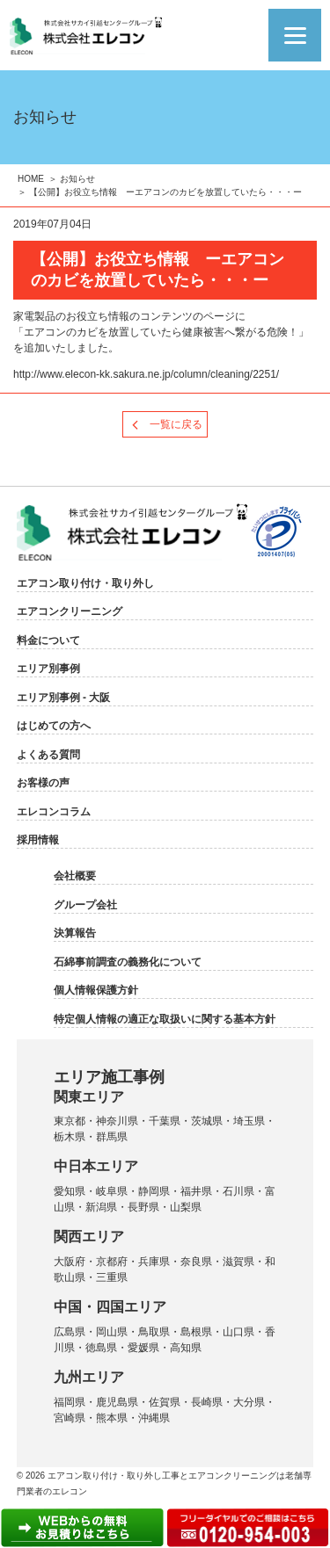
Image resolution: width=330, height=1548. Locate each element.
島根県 (196, 1332)
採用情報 (38, 840)
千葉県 (164, 1121)
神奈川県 (117, 1121)
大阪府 (69, 1261)
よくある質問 (48, 755)
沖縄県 (154, 1418)
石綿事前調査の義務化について (128, 962)
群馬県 (112, 1137)
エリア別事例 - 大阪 (64, 697)
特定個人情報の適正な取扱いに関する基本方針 (164, 1019)
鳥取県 (154, 1332)
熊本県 (112, 1418)
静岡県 (154, 1191)
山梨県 (186, 1207)
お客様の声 (43, 783)
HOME (31, 179)
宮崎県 (69, 1418)
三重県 (112, 1277)
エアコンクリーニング (69, 611)
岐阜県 (112, 1191)
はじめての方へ (54, 726)
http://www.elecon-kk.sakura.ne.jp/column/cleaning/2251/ (146, 374)
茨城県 (207, 1121)
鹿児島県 (117, 1402)
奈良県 (196, 1261)
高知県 (186, 1348)
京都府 (112, 1261)
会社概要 (75, 876)
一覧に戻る (176, 424)
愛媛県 (143, 1348)
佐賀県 (164, 1402)
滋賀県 (238, 1261)
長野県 (143, 1207)
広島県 (69, 1332)
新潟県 (101, 1207)
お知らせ (77, 179)
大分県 (249, 1402)
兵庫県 (154, 1261)
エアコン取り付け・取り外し (85, 583)
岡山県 (112, 1332)
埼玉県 (249, 1121)
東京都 (69, 1121)
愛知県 (69, 1191)
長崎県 (207, 1402)
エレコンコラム (54, 812)
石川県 (238, 1191)
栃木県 (69, 1137)
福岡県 (69, 1402)
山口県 (238, 1332)
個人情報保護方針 (96, 990)
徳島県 (101, 1348)
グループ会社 (85, 905)
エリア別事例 (48, 668)
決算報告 (75, 933)
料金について (48, 640)
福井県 (196, 1191)
